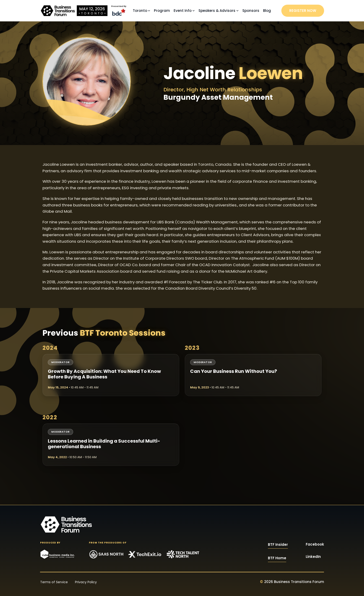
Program (162, 10)
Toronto (140, 10)
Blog (267, 10)
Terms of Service (54, 582)
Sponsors (250, 10)
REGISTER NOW (302, 10)
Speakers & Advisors (216, 10)
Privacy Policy (86, 582)
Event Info (183, 10)
